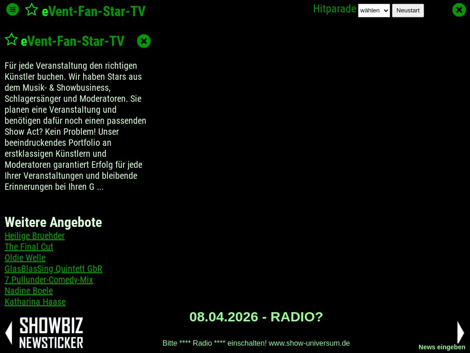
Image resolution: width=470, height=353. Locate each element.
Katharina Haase (35, 301)
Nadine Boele (29, 290)
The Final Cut (29, 246)
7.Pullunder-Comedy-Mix (49, 279)
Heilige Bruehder (35, 235)
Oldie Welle (25, 257)
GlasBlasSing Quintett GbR (53, 268)
